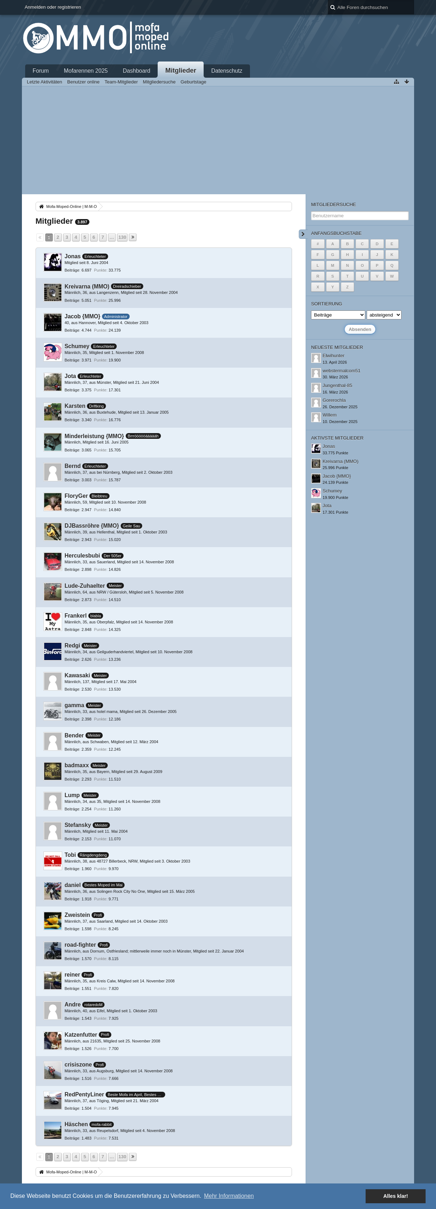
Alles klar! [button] (395, 1196)
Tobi (70, 855)
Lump (72, 795)
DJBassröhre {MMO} (92, 526)
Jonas (73, 256)
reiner (72, 975)
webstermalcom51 (342, 370)
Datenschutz (226, 71)
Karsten (75, 406)
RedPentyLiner (84, 1094)
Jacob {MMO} (83, 316)
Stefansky (78, 825)
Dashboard (136, 71)
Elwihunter (333, 355)
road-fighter (80, 945)
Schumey (77, 346)
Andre (73, 1004)
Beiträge (72, 270)
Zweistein (77, 915)
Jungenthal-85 (337, 385)
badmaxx (77, 765)
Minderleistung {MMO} (94, 436)
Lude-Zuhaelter (85, 586)
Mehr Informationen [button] (229, 1196)
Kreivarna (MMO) (87, 286)
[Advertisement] (218, 140)
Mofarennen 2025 (86, 71)
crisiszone (78, 1065)
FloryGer (76, 496)
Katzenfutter (81, 1035)
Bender (74, 735)
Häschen (76, 1124)
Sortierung (326, 303)
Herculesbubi (82, 556)
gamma (74, 705)
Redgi (72, 645)
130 (122, 237)
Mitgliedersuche (333, 204)
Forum (41, 71)
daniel (73, 885)
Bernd (73, 466)
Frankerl (76, 616)
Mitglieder (180, 70)
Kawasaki (77, 675)
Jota (70, 376)
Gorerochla (334, 400)
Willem (330, 415)
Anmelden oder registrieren (53, 7)
